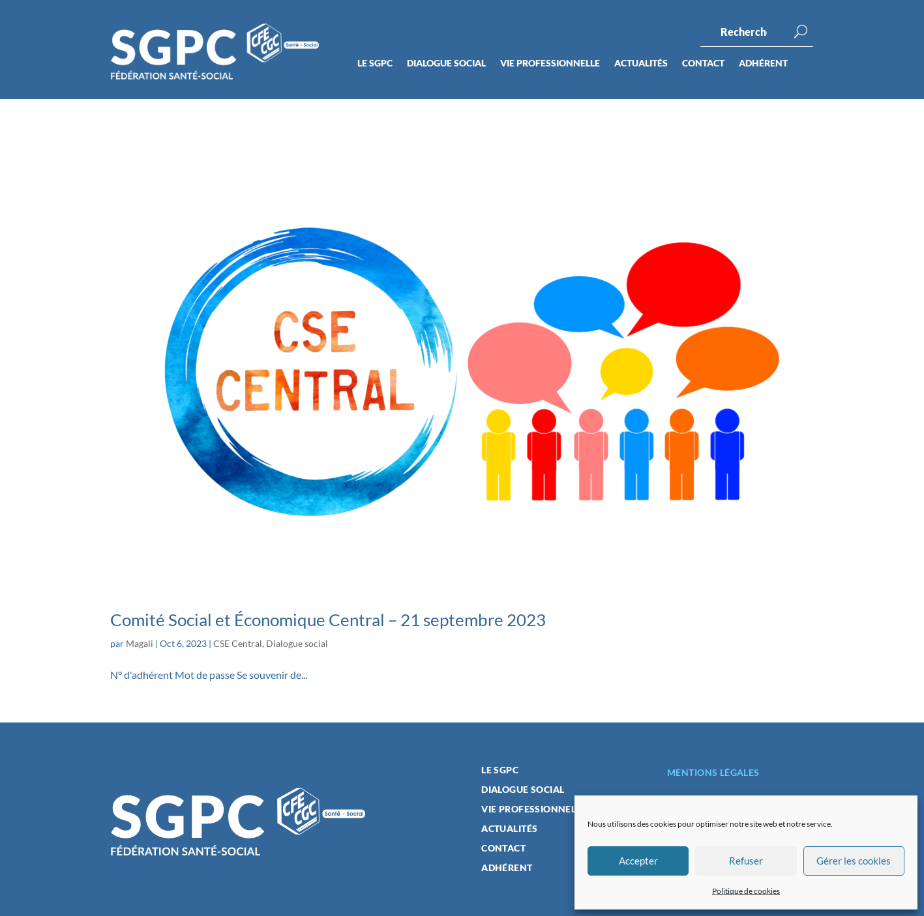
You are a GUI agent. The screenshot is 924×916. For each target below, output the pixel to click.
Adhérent (763, 63)
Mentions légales (713, 772)
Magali (139, 643)
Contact (703, 63)
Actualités (641, 63)
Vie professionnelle (550, 63)
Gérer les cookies (853, 860)
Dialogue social (446, 63)
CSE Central (237, 643)
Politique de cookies (746, 891)
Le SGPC (375, 63)
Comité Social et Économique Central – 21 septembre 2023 (328, 619)
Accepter (638, 860)
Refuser (746, 860)
